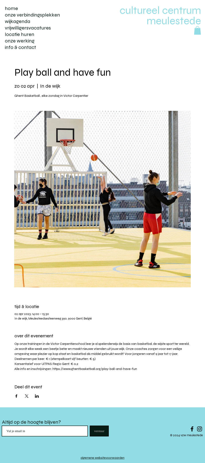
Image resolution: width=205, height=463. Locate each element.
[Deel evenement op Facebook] (16, 396)
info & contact (20, 47)
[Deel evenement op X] (27, 396)
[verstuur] (99, 431)
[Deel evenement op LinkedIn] (37, 396)
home (11, 8)
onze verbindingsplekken (32, 15)
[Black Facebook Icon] (192, 429)
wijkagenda (17, 21)
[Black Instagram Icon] (199, 429)
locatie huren (19, 34)
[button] (197, 30)
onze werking (20, 41)
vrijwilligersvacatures (28, 28)
